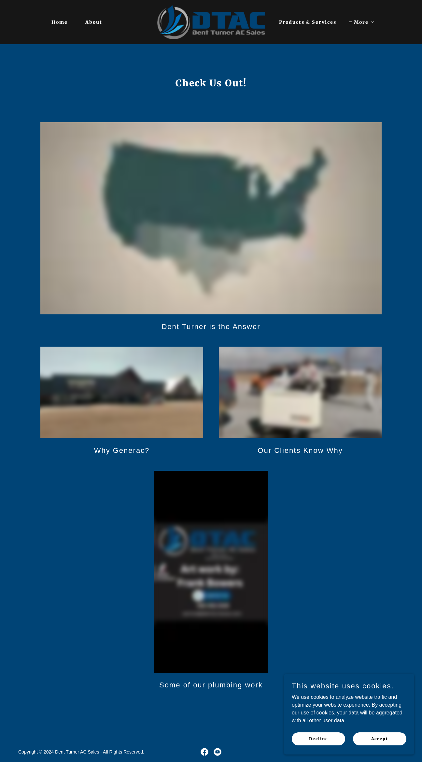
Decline (318, 738)
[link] (211, 21)
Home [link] (59, 22)
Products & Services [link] (307, 22)
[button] (362, 22)
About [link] (93, 22)
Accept (379, 738)
